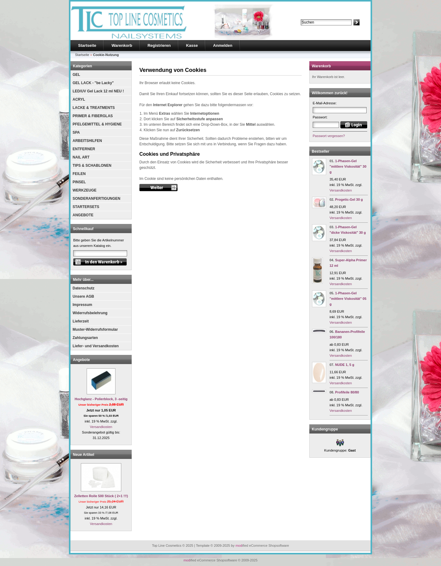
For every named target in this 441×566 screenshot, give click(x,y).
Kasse (192, 45)
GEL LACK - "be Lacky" (93, 83)
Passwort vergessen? (329, 136)
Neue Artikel (83, 454)
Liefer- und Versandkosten (96, 346)
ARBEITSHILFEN (87, 141)
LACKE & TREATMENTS (94, 108)
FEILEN (79, 174)
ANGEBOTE (83, 215)
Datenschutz (83, 288)
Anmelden (222, 45)
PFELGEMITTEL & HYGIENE (97, 124)
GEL (76, 75)
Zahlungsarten (85, 338)
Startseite (87, 45)
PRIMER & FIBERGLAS (93, 116)
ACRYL (79, 99)
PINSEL (79, 182)
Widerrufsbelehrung (90, 313)
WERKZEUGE (84, 190)
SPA (76, 132)
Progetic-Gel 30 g (349, 199)
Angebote (81, 360)
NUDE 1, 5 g (344, 365)
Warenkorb (121, 45)
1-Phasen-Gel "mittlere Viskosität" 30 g (348, 166)
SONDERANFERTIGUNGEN (96, 198)
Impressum (82, 305)
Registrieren (159, 45)
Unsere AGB (83, 296)
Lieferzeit (81, 321)
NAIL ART (81, 157)
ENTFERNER (84, 149)
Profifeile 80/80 (347, 392)
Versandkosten (101, 427)
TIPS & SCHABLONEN (92, 165)
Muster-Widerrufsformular (95, 329)
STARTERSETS (86, 207)
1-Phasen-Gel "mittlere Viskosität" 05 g (348, 298)
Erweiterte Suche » (315, 28)
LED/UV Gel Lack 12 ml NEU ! (98, 91)
